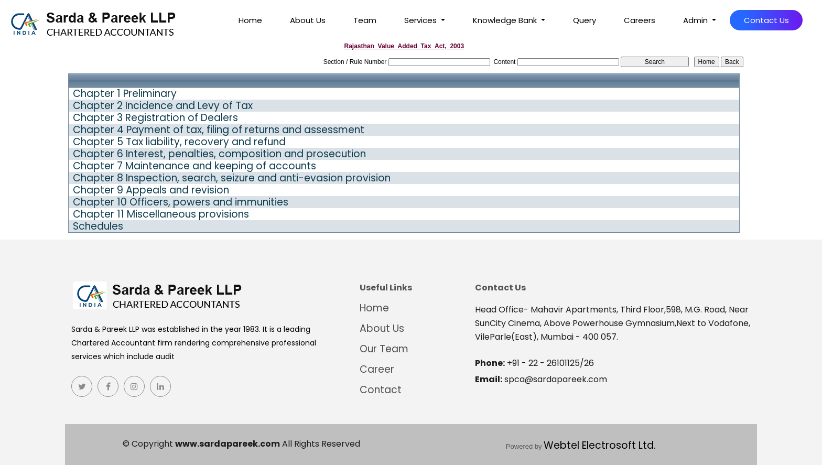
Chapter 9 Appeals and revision (151, 190)
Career (377, 369)
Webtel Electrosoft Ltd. (600, 445)
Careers (639, 20)
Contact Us (766, 20)
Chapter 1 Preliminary (125, 94)
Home (250, 20)
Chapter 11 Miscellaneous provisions (161, 214)
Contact (381, 390)
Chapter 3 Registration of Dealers (155, 118)
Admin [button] (696, 20)
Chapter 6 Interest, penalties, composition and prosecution (219, 154)
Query (584, 20)
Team (364, 20)
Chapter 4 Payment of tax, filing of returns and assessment (218, 130)
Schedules (98, 226)
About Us (308, 20)
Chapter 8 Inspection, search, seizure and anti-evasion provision (232, 178)
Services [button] (421, 20)
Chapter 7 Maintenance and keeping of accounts (194, 166)
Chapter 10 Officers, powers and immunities (180, 202)
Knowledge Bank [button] (506, 20)
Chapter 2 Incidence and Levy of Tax (163, 106)
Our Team (384, 349)
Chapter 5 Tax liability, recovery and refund (179, 142)
